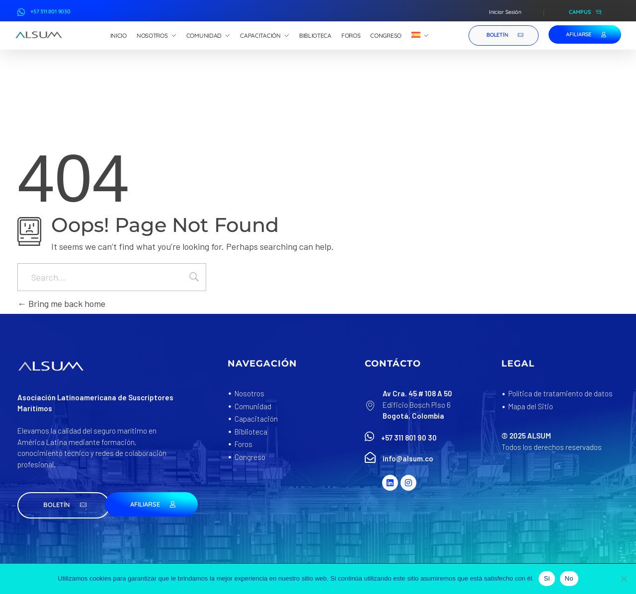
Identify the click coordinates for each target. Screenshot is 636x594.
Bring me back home (61, 303)
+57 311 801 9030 (50, 11)
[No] (624, 579)
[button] (63, 505)
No (569, 578)
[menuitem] (420, 35)
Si (547, 578)
